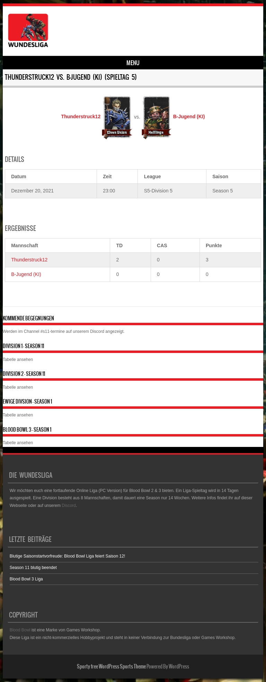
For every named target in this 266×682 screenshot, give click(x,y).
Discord (97, 331)
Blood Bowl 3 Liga (26, 579)
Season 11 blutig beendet (33, 567)
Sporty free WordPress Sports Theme (111, 666)
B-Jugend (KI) (26, 274)
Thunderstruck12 (29, 259)
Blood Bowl (20, 630)
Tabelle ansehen (18, 359)
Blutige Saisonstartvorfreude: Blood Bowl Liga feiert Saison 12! (67, 556)
